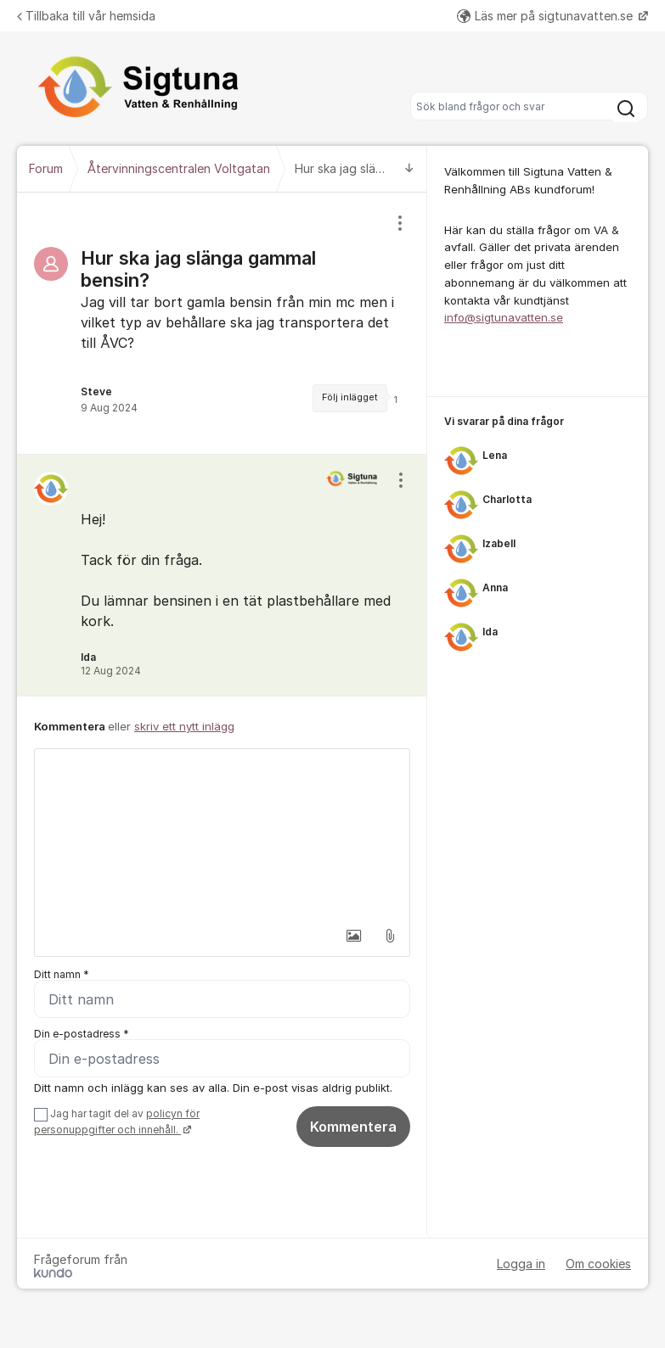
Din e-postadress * (81, 1033)
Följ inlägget (350, 397)
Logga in (521, 1263)
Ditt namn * (61, 974)
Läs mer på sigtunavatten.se (546, 15)
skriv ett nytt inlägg (184, 726)
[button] (354, 936)
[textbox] (222, 834)
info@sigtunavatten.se (503, 317)
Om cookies (598, 1263)
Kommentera (353, 1126)
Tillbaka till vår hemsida (86, 15)
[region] (222, 323)
